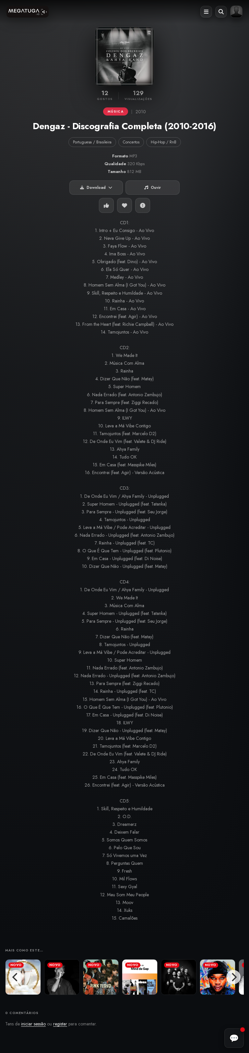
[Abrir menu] (206, 12)
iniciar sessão (33, 1024)
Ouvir (152, 187)
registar (60, 1024)
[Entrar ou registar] (236, 12)
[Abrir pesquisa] (221, 12)
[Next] (233, 977)
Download (96, 187)
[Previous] (15, 977)
